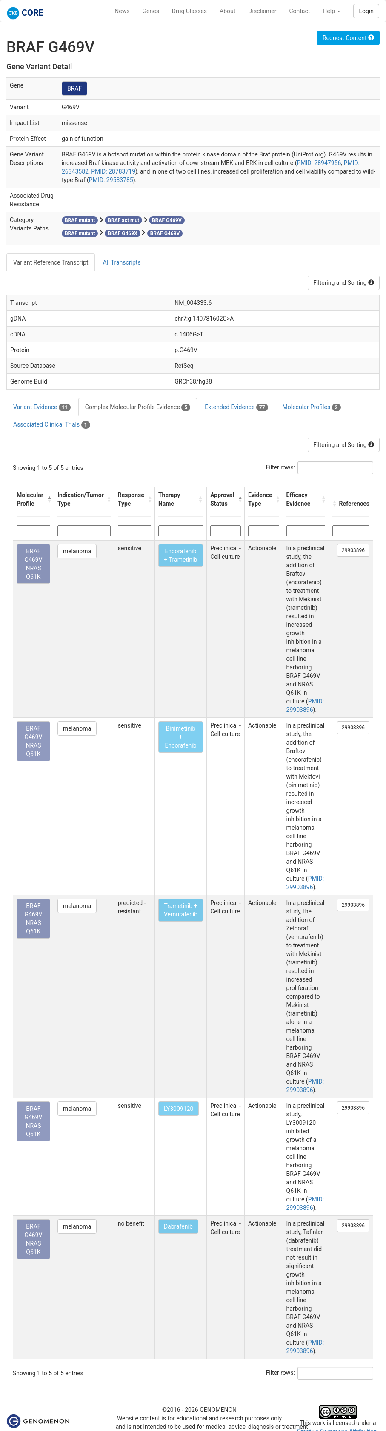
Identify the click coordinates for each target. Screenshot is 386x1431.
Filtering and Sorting (343, 282)
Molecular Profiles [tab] (312, 407)
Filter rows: (280, 467)
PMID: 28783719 (113, 171)
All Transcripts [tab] (121, 262)
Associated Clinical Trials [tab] (51, 425)
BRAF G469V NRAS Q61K (33, 564)
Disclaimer (262, 11)
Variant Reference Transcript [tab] (50, 262)
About (227, 11)
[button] (48, 499)
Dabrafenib (178, 1226)
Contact (299, 11)
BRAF (74, 88)
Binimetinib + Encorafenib (180, 737)
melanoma (77, 551)
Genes (151, 11)
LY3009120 (178, 1108)
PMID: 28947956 (319, 162)
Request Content (348, 37)
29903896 (353, 550)
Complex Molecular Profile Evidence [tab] (137, 407)
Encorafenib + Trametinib (180, 555)
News (121, 11)
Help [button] (331, 11)
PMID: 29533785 (111, 179)
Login (366, 11)
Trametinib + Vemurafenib (180, 910)
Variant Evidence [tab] (42, 407)
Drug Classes (189, 11)
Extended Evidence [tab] (236, 407)
